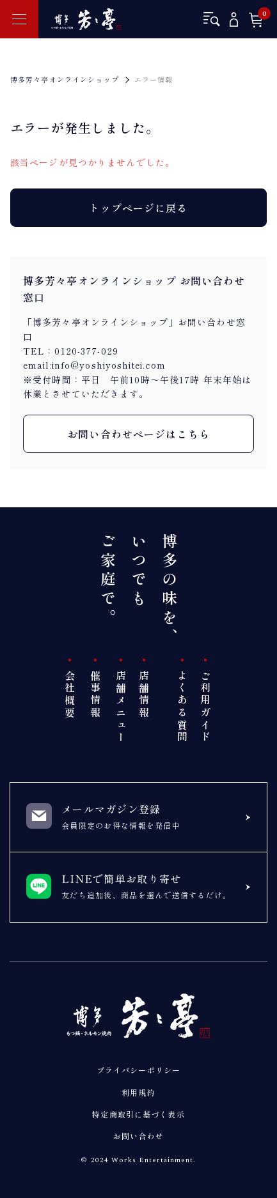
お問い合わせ (138, 1135)
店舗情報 (144, 694)
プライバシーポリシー (138, 1069)
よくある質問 (182, 707)
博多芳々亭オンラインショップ (64, 79)
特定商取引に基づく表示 (138, 1114)
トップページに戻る (138, 207)
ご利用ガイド (205, 707)
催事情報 (95, 694)
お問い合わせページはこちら (138, 434)
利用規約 (138, 1092)
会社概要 (69, 694)
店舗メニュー (121, 707)
